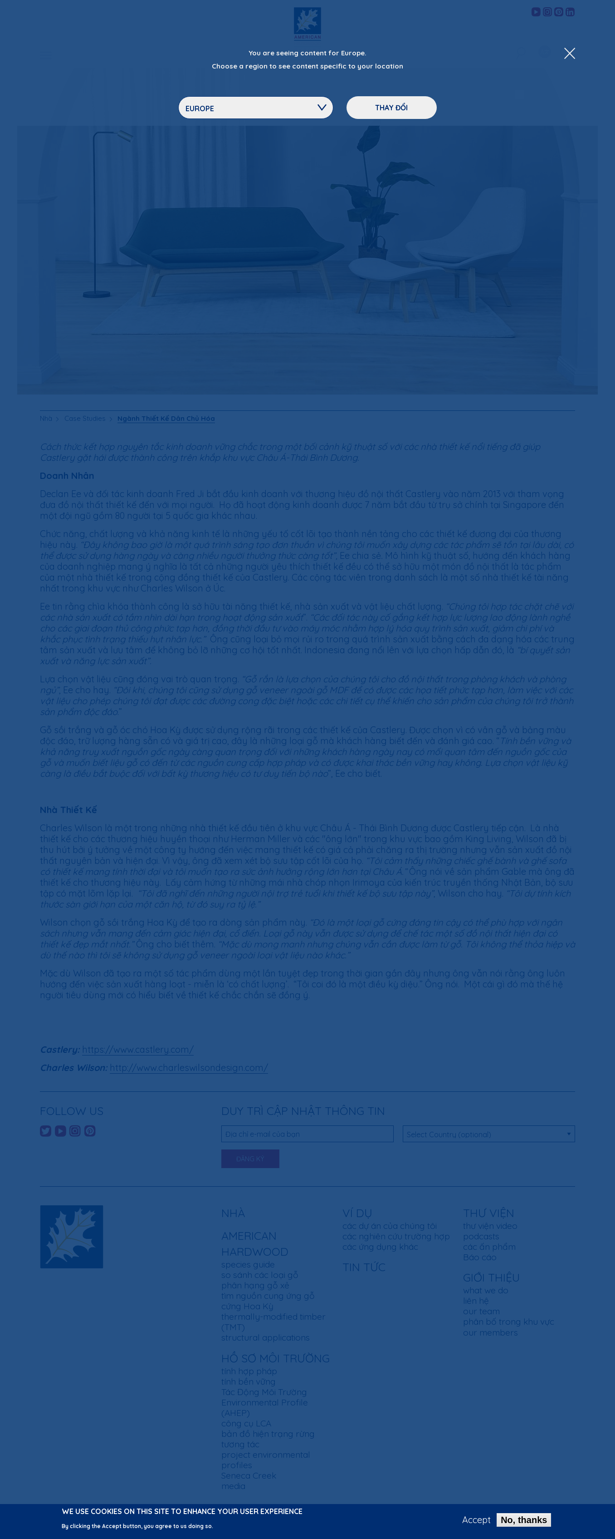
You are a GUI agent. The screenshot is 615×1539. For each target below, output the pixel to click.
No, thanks (524, 1520)
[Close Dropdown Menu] (570, 54)
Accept (476, 1520)
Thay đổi (391, 107)
